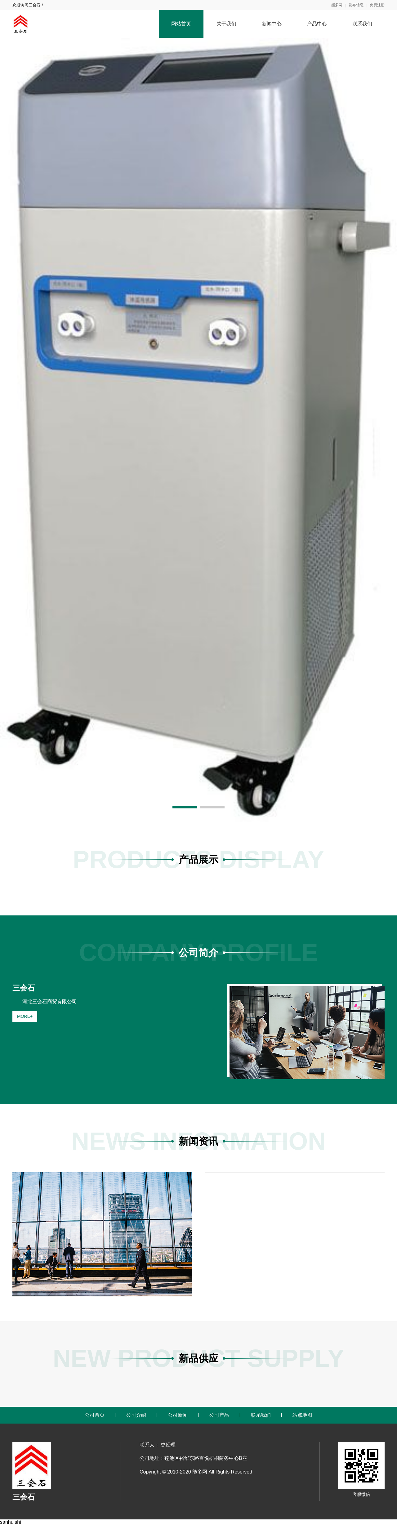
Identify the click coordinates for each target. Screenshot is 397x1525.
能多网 (336, 5)
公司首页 (95, 1415)
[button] (184, 807)
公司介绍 (136, 1415)
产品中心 (317, 23)
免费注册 (377, 5)
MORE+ (25, 1016)
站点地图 (302, 1415)
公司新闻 (178, 1415)
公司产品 (219, 1415)
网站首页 (181, 23)
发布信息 (356, 5)
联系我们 (362, 23)
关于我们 (226, 23)
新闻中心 (272, 23)
